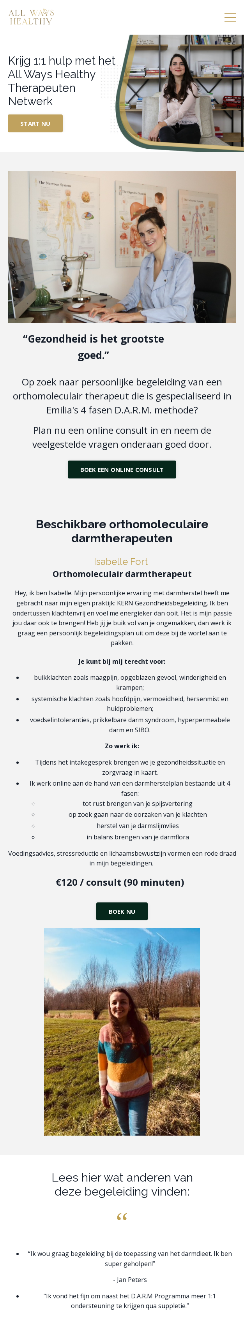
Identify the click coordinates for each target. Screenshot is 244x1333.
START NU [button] (35, 123)
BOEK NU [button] (122, 911)
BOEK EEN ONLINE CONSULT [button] (122, 469)
